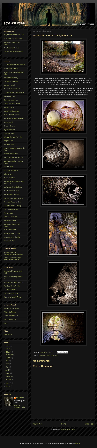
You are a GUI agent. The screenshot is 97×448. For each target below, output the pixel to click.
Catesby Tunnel (9, 85)
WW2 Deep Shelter (10, 230)
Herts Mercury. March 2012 (13, 282)
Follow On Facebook (11, 316)
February (9, 376)
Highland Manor (9, 130)
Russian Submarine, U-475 (13, 198)
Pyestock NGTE (9, 178)
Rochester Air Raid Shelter (13, 187)
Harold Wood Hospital (11, 111)
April (7, 370)
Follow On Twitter (10, 312)
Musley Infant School (11, 154)
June (7, 364)
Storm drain (46, 355)
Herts (40, 355)
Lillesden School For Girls (13, 137)
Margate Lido (8, 141)
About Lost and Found (11, 308)
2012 (8, 352)
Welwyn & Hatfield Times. (12, 297)
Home (63, 424)
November (9, 355)
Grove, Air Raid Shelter (12, 104)
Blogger (77, 443)
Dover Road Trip (9, 96)
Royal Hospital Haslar (11, 48)
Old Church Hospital (11, 170)
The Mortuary (8, 213)
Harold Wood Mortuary (12, 115)
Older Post (89, 424)
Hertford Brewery (10, 126)
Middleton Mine (9, 144)
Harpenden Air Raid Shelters (14, 118)
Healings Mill (8, 122)
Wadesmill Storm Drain (12, 233)
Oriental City (8, 174)
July (7, 361)
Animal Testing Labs (11, 68)
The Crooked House (11, 209)
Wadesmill (54, 355)
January (9, 379)
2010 (8, 386)
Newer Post (37, 424)
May (7, 367)
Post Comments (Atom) (67, 429)
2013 (8, 349)
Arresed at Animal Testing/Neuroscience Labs (13, 253)
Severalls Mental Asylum (12, 202)
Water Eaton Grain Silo (12, 237)
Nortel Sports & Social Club (13, 157)
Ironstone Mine (9, 133)
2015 (8, 346)
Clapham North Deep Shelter (14, 93)
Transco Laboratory (10, 217)
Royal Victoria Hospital (12, 194)
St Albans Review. (10, 290)
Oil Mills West (8, 167)
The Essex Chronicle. (11, 293)
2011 (8, 383)
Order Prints (8, 334)
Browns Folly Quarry (11, 78)
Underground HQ (10, 220)
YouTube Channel (10, 319)
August (8, 358)
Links (5, 323)
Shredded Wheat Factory (12, 206)
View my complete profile (19, 406)
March (8, 373)
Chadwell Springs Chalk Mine (14, 89)
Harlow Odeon (9, 107)
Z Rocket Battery (9, 241)
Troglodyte (43, 352)
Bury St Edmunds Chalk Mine (14, 35)
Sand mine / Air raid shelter (13, 38)
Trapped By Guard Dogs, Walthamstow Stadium (12, 259)
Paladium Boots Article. (12, 286)
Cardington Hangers (11, 81)
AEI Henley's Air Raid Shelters (14, 65)
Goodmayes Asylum (11, 100)
